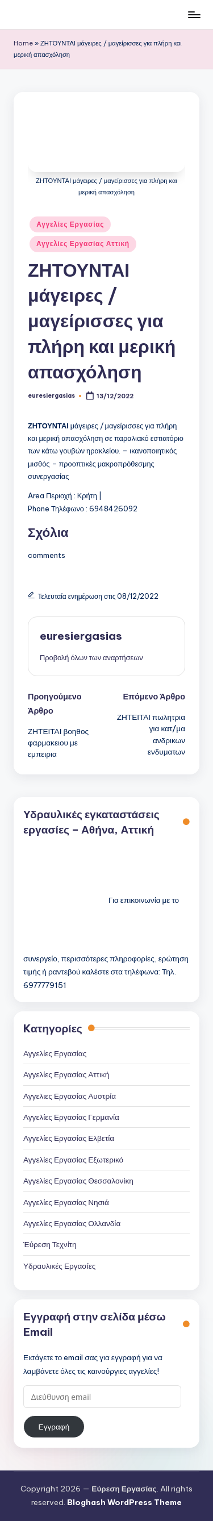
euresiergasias (81, 636)
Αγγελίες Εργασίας (70, 224)
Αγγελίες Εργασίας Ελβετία (68, 1138)
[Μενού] (193, 14)
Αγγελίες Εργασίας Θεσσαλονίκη (78, 1181)
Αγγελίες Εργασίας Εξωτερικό (73, 1160)
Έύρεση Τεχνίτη (50, 1244)
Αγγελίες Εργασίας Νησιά (66, 1202)
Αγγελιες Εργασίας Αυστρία (69, 1096)
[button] (91, 657)
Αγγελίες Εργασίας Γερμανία (71, 1117)
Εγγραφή (54, 1427)
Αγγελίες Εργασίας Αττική (83, 243)
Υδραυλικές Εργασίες (59, 1266)
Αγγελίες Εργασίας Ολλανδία (71, 1223)
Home (23, 43)
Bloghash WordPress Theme (124, 1502)
